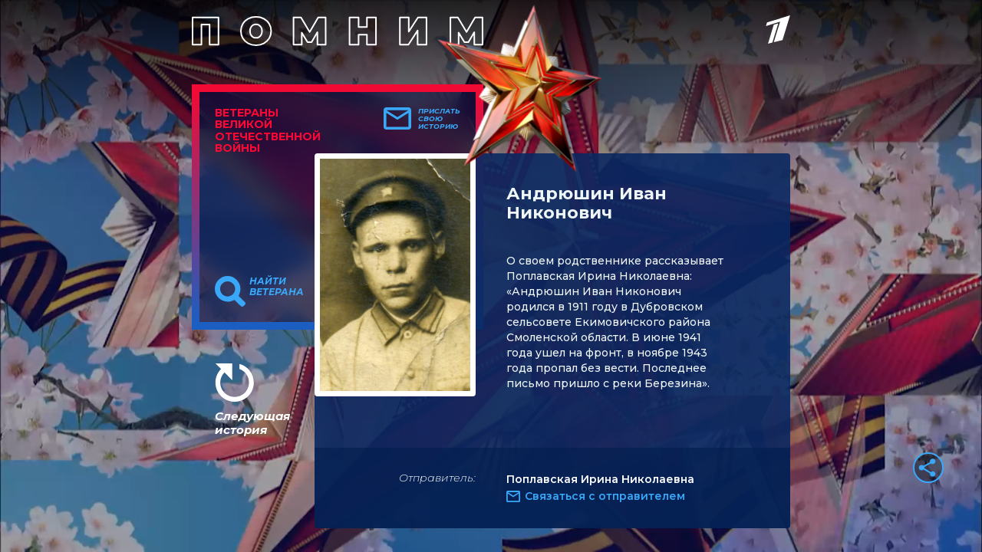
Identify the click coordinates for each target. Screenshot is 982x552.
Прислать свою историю (439, 118)
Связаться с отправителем (605, 496)
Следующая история (252, 423)
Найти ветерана (276, 286)
